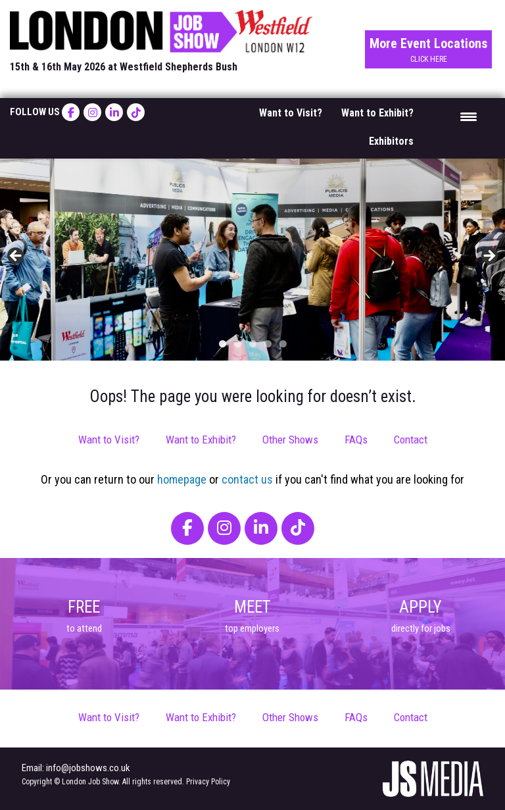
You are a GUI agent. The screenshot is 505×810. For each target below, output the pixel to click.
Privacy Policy (208, 781)
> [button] (488, 256)
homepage (181, 479)
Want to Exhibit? (377, 113)
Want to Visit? (290, 113)
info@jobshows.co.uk (88, 768)
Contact (410, 439)
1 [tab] (222, 343)
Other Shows (290, 439)
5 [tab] (283, 343)
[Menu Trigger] (468, 116)
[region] (252, 260)
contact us (247, 479)
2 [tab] (237, 343)
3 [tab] (252, 343)
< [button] (16, 256)
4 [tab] (268, 343)
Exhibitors (391, 141)
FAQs (356, 439)
